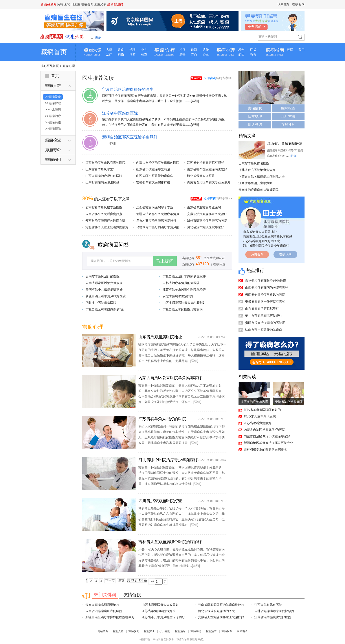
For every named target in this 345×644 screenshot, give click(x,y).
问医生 (75, 4)
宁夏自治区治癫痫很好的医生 (128, 89)
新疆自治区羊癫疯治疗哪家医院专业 (268, 443)
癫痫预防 (211, 631)
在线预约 (288, 124)
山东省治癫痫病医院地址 (160, 337)
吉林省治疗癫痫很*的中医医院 (265, 280)
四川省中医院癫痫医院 (101, 302)
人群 (109, 49)
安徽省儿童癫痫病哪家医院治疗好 (221, 617)
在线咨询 (298, 4)
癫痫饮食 (133, 631)
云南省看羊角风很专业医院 (103, 207)
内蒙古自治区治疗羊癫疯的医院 (157, 162)
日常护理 (255, 116)
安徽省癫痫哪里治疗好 (178, 296)
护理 (132, 49)
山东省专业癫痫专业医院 (204, 207)
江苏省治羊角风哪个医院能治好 (184, 289)
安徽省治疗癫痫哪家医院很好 (207, 214)
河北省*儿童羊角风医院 (260, 416)
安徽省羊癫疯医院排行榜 (153, 182)
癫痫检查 (288, 108)
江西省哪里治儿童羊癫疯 (255, 183)
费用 (301, 49)
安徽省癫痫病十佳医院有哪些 (265, 301)
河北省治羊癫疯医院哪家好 (205, 227)
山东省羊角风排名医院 (254, 163)
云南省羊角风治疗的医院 (102, 276)
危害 (182, 54)
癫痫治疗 (180, 631)
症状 (253, 49)
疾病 (60, 4)
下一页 (110, 581)
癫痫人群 (118, 631)
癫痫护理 (149, 631)
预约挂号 (283, 4)
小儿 (144, 49)
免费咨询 (257, 254)
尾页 (121, 581)
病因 (241, 54)
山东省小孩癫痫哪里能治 (153, 169)
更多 (98, 37)
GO (152, 581)
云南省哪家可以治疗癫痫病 (104, 283)
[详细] (195, 101)
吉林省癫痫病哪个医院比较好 (274, 611)
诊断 (194, 49)
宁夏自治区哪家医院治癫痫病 (183, 309)
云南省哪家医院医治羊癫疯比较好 (221, 605)
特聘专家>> (218, 78)
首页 (55, 76)
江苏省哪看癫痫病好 (258, 423)
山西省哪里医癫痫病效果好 (160, 605)
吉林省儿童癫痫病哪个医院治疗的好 (170, 542)
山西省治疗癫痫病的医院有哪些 (266, 287)
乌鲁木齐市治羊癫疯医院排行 (156, 220)
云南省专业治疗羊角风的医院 (265, 294)
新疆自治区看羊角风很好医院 (106, 296)
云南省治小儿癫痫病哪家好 (104, 289)
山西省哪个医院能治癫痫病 (154, 176)
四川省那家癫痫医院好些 (160, 501)
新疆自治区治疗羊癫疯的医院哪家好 (110, 617)
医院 (67, 4)
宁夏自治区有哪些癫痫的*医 (105, 309)
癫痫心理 (68, 66)
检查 (144, 54)
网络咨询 (255, 124)
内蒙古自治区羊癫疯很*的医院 (264, 429)
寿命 (194, 54)
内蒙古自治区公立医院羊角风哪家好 (170, 378)
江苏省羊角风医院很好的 (159, 611)
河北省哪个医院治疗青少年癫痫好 (168, 460)
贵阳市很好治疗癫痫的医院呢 (265, 323)
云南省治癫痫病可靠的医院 (103, 611)
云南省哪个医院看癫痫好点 (103, 214)
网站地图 (242, 631)
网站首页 (102, 631)
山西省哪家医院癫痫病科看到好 (184, 302)
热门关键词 (105, 594)
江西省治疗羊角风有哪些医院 (105, 162)
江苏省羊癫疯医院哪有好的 (262, 410)
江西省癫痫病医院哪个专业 (154, 207)
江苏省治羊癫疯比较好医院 (272, 617)
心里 (206, 54)
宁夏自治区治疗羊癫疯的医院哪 (184, 276)
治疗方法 (288, 116)
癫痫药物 (196, 631)
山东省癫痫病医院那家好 (102, 182)
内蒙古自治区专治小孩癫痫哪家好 (267, 436)
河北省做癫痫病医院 (201, 176)
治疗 (109, 54)
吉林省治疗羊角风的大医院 (181, 283)
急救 (253, 54)
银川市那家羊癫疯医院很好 (263, 315)
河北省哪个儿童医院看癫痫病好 (106, 227)
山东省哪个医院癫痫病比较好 (207, 169)
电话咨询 (87, 4)
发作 (241, 49)
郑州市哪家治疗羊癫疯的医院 (207, 220)
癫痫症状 (255, 108)
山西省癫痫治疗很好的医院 (103, 176)
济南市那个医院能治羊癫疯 (263, 330)
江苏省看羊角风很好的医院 (162, 419)
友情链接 (132, 594)
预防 (132, 54)
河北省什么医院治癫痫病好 (257, 170)
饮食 (121, 49)
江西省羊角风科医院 (268, 605)
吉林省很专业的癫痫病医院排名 (265, 449)
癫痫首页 (53, 52)
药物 (121, 54)
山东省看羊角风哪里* (99, 169)
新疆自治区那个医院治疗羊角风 (157, 214)
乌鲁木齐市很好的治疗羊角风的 (157, 227)
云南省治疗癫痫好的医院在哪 (105, 220)
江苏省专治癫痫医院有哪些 (205, 162)
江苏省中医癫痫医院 (120, 113)
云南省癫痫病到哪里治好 (102, 605)
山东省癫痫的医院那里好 (262, 308)
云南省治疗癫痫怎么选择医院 (259, 189)
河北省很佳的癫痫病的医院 (216, 611)
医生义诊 (100, 4)
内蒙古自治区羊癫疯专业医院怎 (208, 182)
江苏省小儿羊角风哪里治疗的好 (163, 617)
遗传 (206, 49)
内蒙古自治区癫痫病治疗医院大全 (262, 176)
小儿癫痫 (165, 631)
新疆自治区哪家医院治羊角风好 (130, 137)
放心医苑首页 (49, 66)
